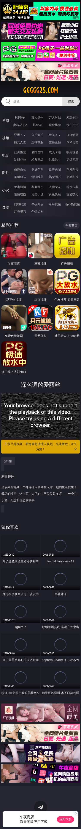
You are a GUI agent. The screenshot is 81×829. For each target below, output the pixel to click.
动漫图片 (72, 169)
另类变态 (72, 159)
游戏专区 (72, 117)
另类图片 (72, 177)
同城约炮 (20, 204)
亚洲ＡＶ (20, 135)
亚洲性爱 (20, 152)
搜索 (71, 101)
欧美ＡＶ (55, 135)
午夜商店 (37, 204)
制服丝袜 (20, 159)
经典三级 (37, 159)
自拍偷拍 (37, 135)
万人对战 (55, 117)
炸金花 (37, 125)
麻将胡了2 (20, 125)
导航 (5, 207)
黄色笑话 (55, 194)
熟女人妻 (20, 142)
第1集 (8, 461)
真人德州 (37, 117)
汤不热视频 (72, 204)
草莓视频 (55, 204)
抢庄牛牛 (72, 125)
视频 (5, 137)
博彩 (5, 120)
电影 (5, 155)
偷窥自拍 (20, 169)
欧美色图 (55, 169)
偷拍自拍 (37, 152)
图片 (5, 172)
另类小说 (37, 194)
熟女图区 (55, 177)
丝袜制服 (37, 142)
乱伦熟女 (55, 159)
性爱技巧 (72, 194)
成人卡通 (55, 152)
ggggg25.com (40, 90)
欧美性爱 (72, 152)
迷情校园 (20, 194)
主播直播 (55, 142)
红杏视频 (20, 211)
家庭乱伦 (37, 187)
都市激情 (20, 187)
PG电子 (20, 117)
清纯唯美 (37, 177)
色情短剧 (37, 211)
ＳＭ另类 (72, 142)
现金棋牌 (55, 125)
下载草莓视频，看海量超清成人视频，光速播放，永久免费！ (41, 447)
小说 (5, 190)
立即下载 (65, 819)
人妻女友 (55, 187)
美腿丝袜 (20, 177)
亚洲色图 (37, 169)
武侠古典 (72, 187)
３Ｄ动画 (72, 135)
